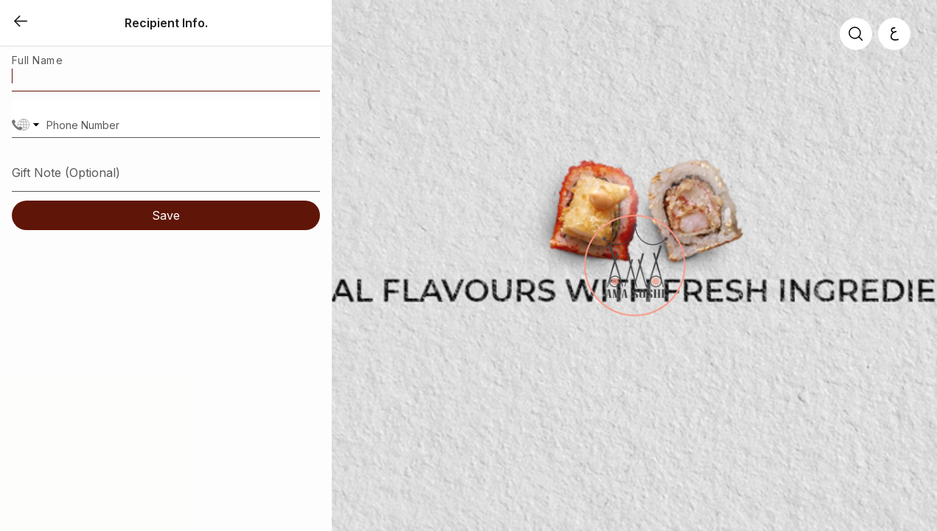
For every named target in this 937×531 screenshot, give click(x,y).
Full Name (36, 60)
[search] (856, 34)
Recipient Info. (166, 22)
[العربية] (894, 34)
